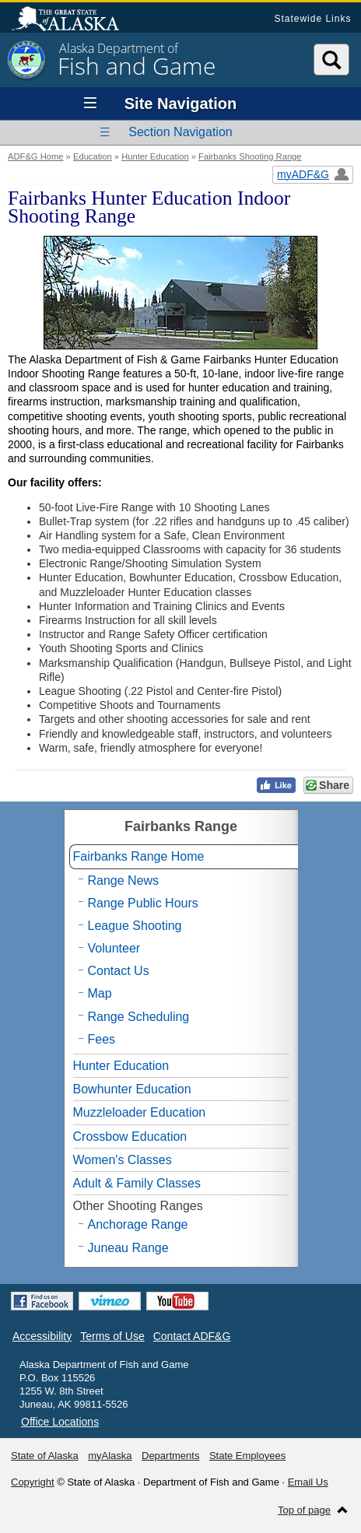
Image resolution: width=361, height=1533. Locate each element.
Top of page (304, 1510)
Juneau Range (128, 1247)
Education (92, 156)
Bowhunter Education (132, 1089)
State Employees (247, 1455)
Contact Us (118, 970)
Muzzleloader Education (139, 1112)
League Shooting (135, 925)
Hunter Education (154, 156)
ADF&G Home (36, 156)
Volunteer (114, 948)
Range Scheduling (139, 1016)
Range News (123, 880)
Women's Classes (122, 1159)
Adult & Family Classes (137, 1183)
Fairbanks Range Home (139, 856)
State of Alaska (73, 20)
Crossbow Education (130, 1136)
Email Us (308, 1482)
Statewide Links (312, 18)
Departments (170, 1455)
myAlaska (109, 1455)
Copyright (32, 1482)
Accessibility (42, 1336)
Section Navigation (180, 132)
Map (100, 993)
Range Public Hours (143, 903)
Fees (102, 1039)
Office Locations (60, 1421)
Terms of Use (112, 1336)
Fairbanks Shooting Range (249, 156)
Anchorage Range (138, 1224)
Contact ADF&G (192, 1336)
